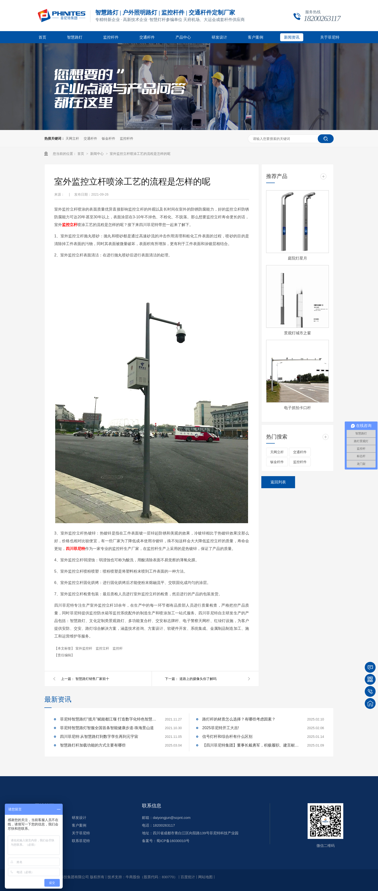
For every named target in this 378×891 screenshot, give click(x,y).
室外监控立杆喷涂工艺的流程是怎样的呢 (140, 154)
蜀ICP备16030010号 (172, 841)
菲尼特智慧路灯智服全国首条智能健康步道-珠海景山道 (107, 728)
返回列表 (278, 482)
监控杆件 (111, 37)
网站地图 (205, 877)
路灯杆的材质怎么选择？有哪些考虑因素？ (239, 719)
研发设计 (219, 37)
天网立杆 (72, 138)
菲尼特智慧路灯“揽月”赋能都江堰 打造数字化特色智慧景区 (108, 719)
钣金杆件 (108, 138)
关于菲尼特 (329, 37)
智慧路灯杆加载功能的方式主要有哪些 (93, 745)
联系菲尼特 (81, 841)
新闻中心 (97, 154)
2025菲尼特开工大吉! (220, 728)
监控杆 (118, 648)
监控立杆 (103, 648)
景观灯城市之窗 (297, 333)
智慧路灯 (74, 37)
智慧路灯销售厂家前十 (92, 679)
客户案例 (255, 37)
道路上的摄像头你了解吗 (197, 679)
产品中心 (183, 37)
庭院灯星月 (297, 258)
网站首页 (44, 805)
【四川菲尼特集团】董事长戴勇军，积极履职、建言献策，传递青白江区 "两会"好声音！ (250, 745)
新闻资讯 (291, 37)
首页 (42, 37)
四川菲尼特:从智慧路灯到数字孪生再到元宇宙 (99, 736)
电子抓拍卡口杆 (297, 408)
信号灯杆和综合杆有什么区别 (227, 736)
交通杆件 (147, 37)
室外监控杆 (84, 648)
